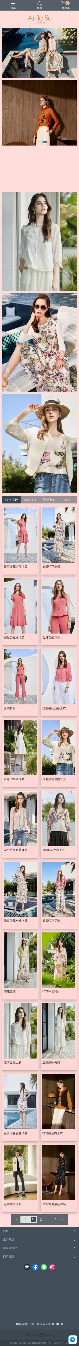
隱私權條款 (10, 1248)
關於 (6, 1231)
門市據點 (8, 1256)
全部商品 (8, 1239)
